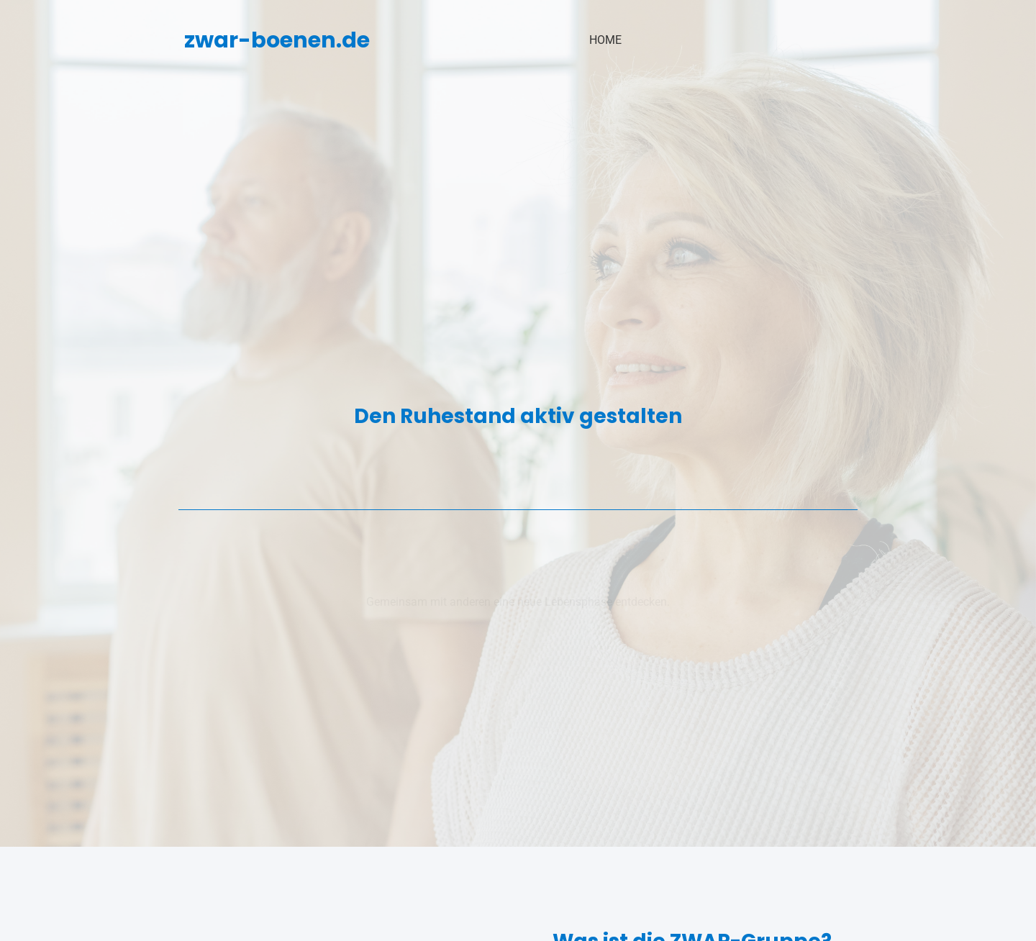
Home (605, 40)
